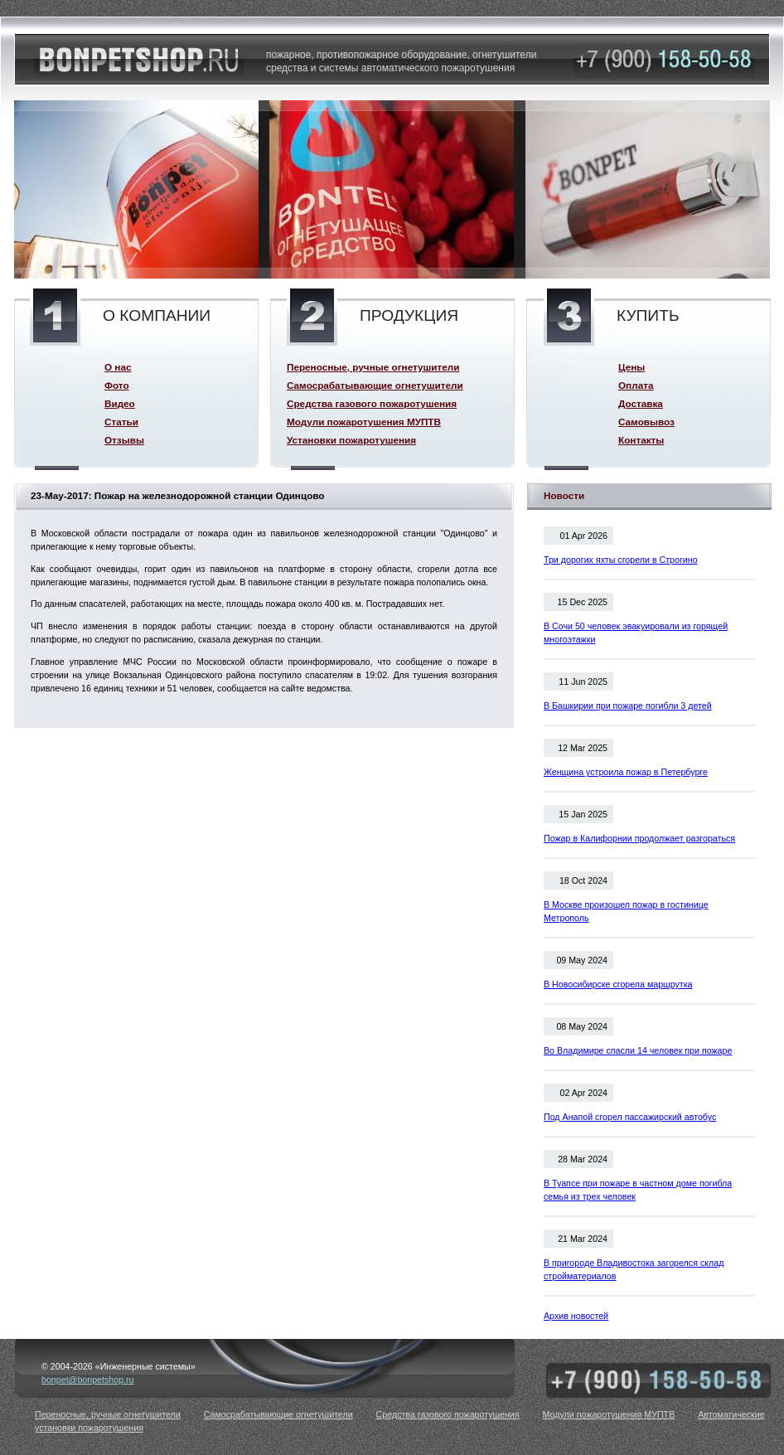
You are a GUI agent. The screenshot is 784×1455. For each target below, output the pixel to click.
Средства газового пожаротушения (372, 403)
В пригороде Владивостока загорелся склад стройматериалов (634, 1269)
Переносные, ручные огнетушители (373, 366)
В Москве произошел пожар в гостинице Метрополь (626, 911)
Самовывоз (646, 421)
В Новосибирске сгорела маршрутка (618, 984)
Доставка (640, 403)
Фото (116, 385)
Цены (631, 366)
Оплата (635, 385)
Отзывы (124, 439)
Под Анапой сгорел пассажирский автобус (630, 1117)
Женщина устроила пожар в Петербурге (626, 772)
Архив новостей (576, 1316)
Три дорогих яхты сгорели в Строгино (621, 560)
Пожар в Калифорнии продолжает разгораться (639, 838)
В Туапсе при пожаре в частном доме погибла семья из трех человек (638, 1189)
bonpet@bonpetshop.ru (87, 1380)
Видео (119, 403)
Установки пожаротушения (351, 439)
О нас (117, 366)
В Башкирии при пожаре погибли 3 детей (628, 706)
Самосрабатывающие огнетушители (375, 385)
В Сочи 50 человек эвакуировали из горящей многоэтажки (636, 632)
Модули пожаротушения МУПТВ (364, 421)
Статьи (121, 421)
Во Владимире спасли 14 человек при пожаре (638, 1050)
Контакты (641, 439)
